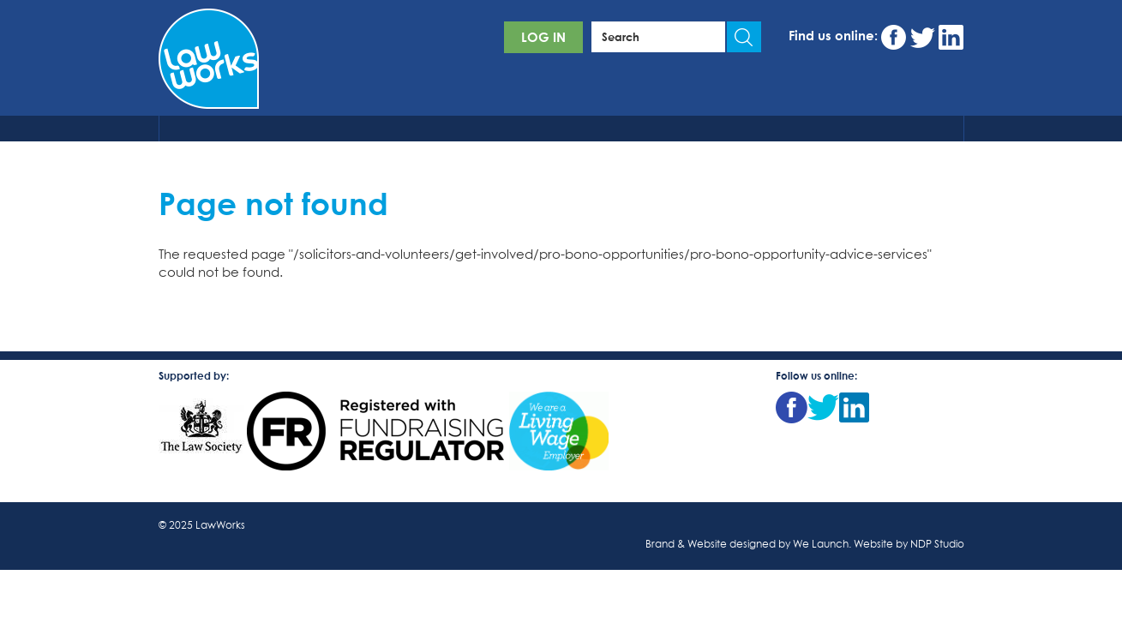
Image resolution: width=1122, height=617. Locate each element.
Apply (744, 36)
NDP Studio (937, 545)
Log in (543, 37)
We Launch (821, 545)
